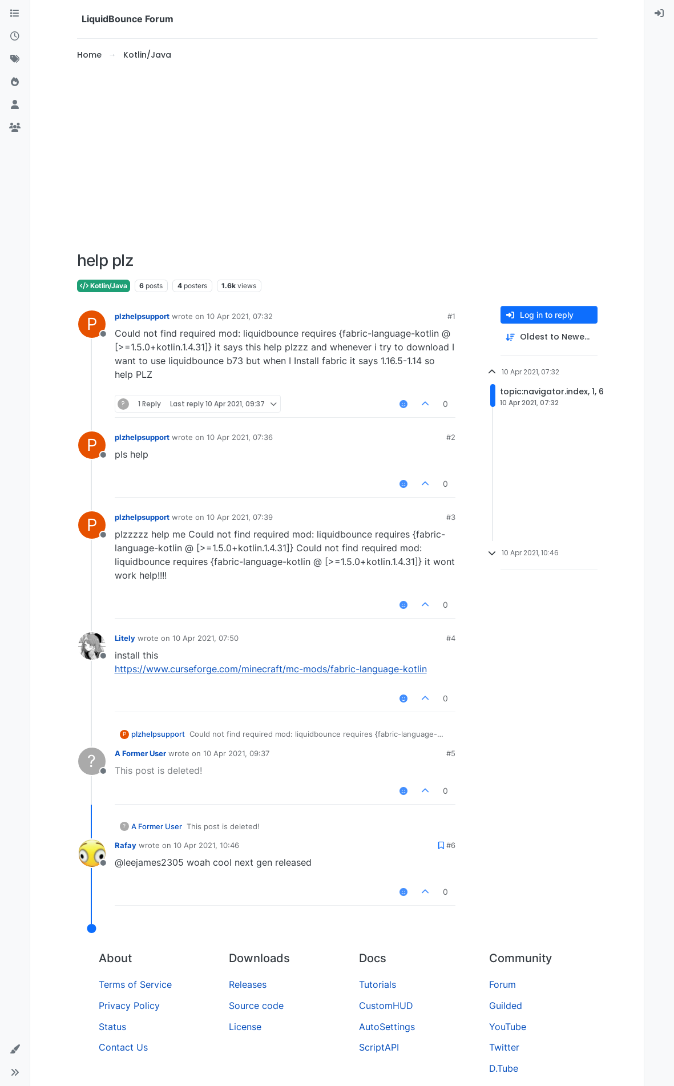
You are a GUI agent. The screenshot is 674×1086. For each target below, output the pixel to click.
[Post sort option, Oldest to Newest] (549, 337)
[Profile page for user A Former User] (92, 761)
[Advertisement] (337, 156)
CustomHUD (386, 1005)
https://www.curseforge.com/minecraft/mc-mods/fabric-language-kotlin (271, 669)
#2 (450, 437)
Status (112, 1026)
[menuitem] (659, 14)
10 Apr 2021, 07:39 (240, 517)
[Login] (659, 14)
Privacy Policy (129, 1005)
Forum (502, 984)
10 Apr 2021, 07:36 (240, 437)
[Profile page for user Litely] (92, 646)
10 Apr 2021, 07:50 (205, 638)
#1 (451, 316)
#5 (450, 753)
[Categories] (15, 14)
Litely (125, 638)
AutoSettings (387, 1026)
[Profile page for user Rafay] (92, 853)
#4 (450, 638)
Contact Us (123, 1047)
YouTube (507, 1026)
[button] (15, 1049)
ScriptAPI (379, 1047)
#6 (450, 845)
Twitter (504, 1047)
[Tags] (15, 59)
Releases (248, 984)
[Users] (15, 105)
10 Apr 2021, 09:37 (236, 753)
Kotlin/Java (103, 285)
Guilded (505, 1005)
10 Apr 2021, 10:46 (206, 845)
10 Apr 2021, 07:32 (240, 316)
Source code (256, 1005)
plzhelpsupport (142, 316)
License (245, 1026)
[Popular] (15, 82)
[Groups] (15, 128)
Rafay (125, 845)
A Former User (140, 753)
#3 (450, 517)
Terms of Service (135, 984)
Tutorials (377, 984)
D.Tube (503, 1068)
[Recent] (15, 36)
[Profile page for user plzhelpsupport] (92, 324)
